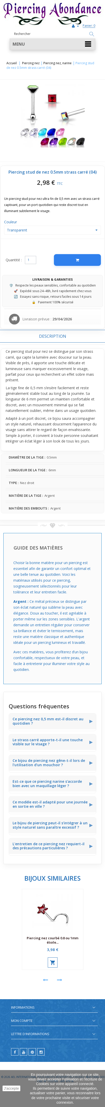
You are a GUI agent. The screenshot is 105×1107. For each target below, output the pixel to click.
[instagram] (41, 1052)
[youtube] (23, 1052)
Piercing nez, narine (57, 63)
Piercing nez (31, 63)
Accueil (11, 63)
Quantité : (14, 259)
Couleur (11, 221)
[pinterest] (32, 1052)
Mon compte (22, 1020)
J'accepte (11, 1088)
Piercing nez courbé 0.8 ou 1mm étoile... (52, 940)
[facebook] (14, 1052)
